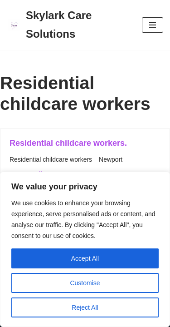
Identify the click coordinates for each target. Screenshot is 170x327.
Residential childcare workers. (68, 143)
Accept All (85, 258)
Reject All (85, 307)
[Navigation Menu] (152, 25)
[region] (85, 249)
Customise (85, 283)
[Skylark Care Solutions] (67, 25)
